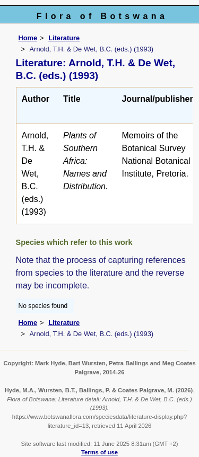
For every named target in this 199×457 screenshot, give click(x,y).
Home (28, 38)
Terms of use (99, 452)
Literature (64, 38)
